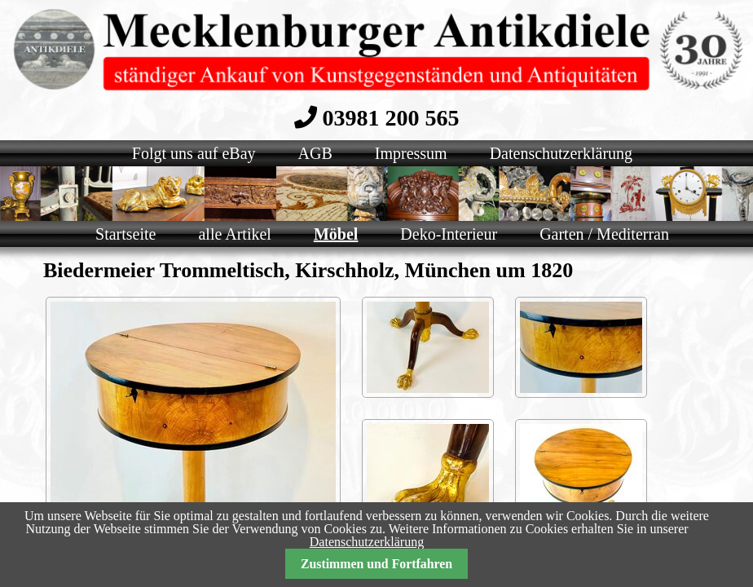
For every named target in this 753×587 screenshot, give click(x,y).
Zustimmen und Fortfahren (376, 564)
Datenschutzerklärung (367, 542)
